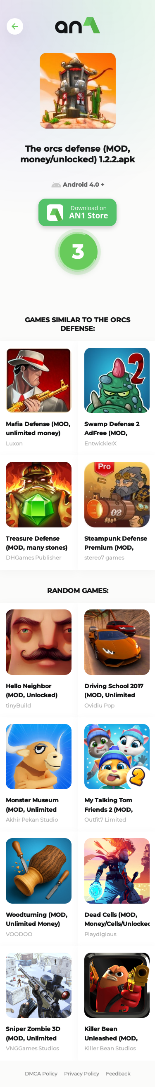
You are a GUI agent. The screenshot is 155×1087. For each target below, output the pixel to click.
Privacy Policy (81, 1074)
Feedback (118, 1074)
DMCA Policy (41, 1074)
